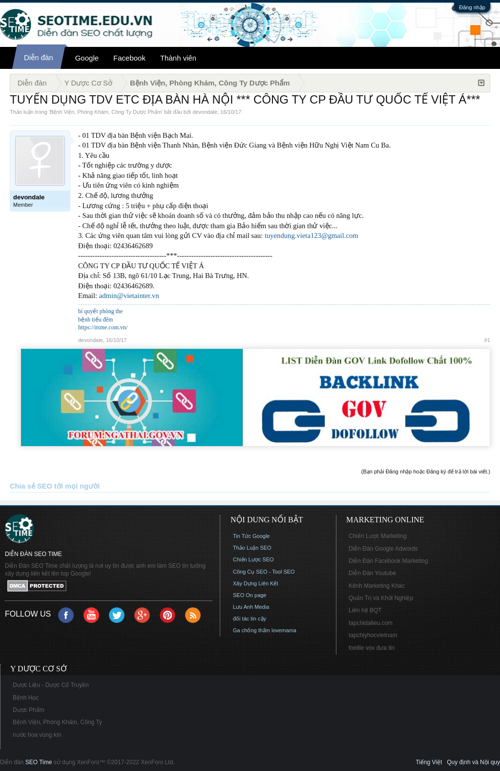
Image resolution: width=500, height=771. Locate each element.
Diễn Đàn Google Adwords (383, 548)
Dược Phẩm (28, 710)
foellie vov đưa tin (372, 647)
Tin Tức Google (251, 536)
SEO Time (38, 762)
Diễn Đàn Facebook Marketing (388, 560)
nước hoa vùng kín (37, 734)
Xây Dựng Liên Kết (255, 583)
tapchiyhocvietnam (373, 635)
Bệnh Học (26, 697)
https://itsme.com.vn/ (102, 327)
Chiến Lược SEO (253, 559)
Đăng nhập (472, 7)
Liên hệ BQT (365, 610)
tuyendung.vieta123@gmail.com (311, 235)
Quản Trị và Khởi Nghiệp (381, 598)
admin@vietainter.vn (129, 296)
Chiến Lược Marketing (378, 536)
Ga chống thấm (251, 630)
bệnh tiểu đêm (95, 319)
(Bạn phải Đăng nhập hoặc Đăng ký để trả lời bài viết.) (425, 471)
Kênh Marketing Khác (377, 585)
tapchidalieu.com (371, 623)
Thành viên (178, 58)
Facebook (129, 58)
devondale (204, 112)
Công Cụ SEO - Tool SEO (264, 572)
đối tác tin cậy (249, 618)
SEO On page (250, 595)
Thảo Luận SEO (252, 548)
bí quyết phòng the (100, 311)
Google (87, 58)
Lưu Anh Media (251, 607)
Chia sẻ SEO (31, 486)
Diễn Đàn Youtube (372, 573)
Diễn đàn (38, 57)
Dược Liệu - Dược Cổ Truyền (51, 685)
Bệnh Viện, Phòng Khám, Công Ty (57, 722)
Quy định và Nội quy (473, 762)
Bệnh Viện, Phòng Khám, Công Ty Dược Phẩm (106, 112)
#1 (487, 340)
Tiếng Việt (429, 762)
